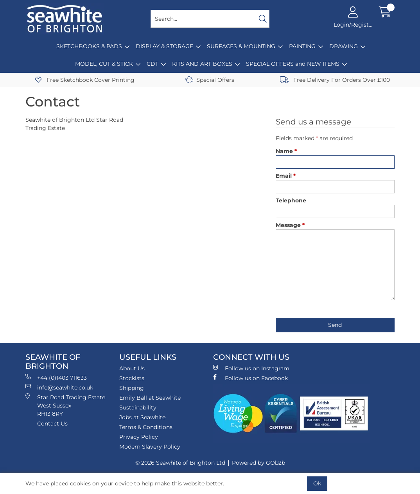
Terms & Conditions (145, 427)
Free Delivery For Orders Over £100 (335, 79)
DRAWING (343, 46)
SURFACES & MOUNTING (241, 46)
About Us (132, 368)
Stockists (131, 378)
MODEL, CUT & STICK (104, 63)
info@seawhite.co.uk (59, 387)
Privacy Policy (138, 436)
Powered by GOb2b (258, 462)
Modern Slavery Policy (149, 446)
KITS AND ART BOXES (202, 63)
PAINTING (302, 46)
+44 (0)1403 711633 (56, 377)
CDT (152, 63)
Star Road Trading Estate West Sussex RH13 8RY (65, 405)
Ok (317, 483)
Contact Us (52, 423)
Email (286, 175)
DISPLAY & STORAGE (164, 46)
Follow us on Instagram (251, 368)
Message (290, 225)
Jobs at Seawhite (142, 417)
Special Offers (209, 79)
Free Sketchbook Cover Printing (85, 79)
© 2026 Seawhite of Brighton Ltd (180, 462)
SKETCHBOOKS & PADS (89, 46)
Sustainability (137, 407)
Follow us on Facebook (250, 378)
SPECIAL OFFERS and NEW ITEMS (292, 63)
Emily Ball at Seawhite (150, 397)
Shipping (131, 387)
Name (286, 151)
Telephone (291, 200)
